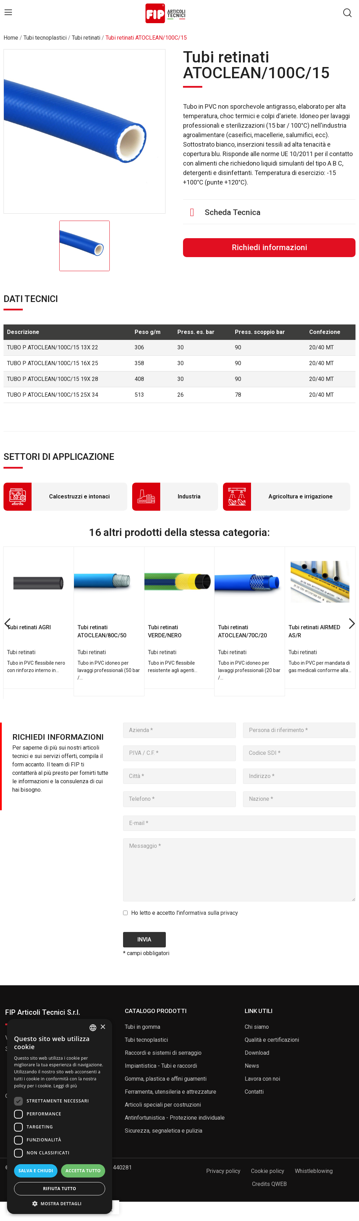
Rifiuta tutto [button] (59, 1189)
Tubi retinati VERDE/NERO (165, 631)
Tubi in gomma (142, 1027)
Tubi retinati (21, 652)
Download (257, 1052)
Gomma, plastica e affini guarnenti (165, 1078)
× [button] (102, 1027)
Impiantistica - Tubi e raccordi (161, 1065)
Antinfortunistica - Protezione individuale (175, 1117)
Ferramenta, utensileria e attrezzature (170, 1091)
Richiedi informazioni (269, 247)
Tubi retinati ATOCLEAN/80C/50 (101, 631)
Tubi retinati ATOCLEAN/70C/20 (242, 631)
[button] (59, 1203)
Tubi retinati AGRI (29, 627)
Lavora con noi (262, 1078)
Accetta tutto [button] (83, 1171)
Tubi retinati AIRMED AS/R (314, 631)
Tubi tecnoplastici (146, 1039)
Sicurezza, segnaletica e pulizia (163, 1130)
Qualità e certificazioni (272, 1039)
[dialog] (59, 1116)
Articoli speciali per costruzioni (163, 1104)
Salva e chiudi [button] (36, 1171)
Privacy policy (223, 1171)
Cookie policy (267, 1171)
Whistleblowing (314, 1171)
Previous (7, 624)
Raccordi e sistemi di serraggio (163, 1052)
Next (352, 624)
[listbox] (92, 1027)
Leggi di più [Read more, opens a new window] (65, 1086)
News (252, 1065)
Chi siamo (257, 1027)
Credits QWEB (269, 1184)
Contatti (254, 1091)
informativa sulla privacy (208, 913)
